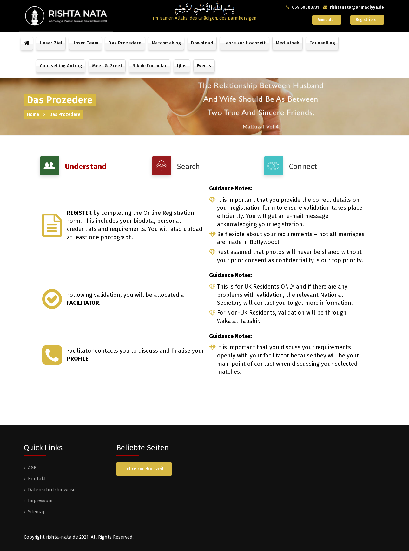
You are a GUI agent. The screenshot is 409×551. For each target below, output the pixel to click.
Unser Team (85, 43)
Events (204, 66)
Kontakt (37, 478)
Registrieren (367, 19)
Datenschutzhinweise (52, 490)
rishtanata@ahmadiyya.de (357, 7)
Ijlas (182, 66)
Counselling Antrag (61, 66)
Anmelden (327, 19)
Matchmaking (166, 43)
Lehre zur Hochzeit (244, 43)
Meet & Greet (107, 66)
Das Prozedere (125, 43)
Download (202, 43)
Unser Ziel (51, 43)
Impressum (40, 500)
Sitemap (37, 511)
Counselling (322, 43)
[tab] (92, 165)
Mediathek (287, 43)
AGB (32, 468)
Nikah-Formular (149, 66)
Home (33, 114)
